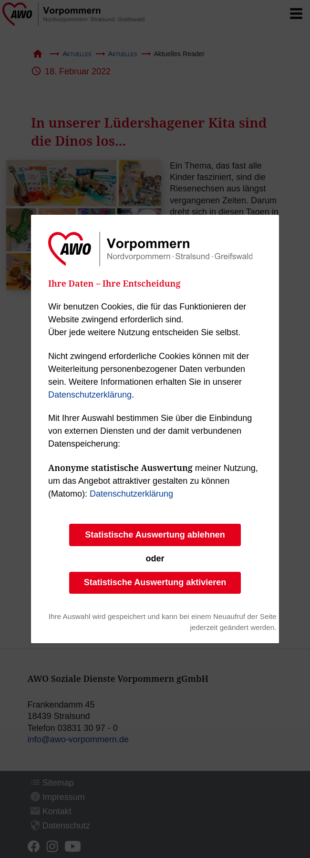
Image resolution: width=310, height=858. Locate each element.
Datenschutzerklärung (90, 394)
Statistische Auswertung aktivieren (155, 582)
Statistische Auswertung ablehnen (155, 534)
